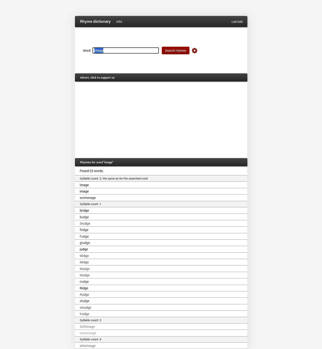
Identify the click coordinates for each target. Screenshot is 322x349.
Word (86, 50)
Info (119, 21)
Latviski (237, 21)
